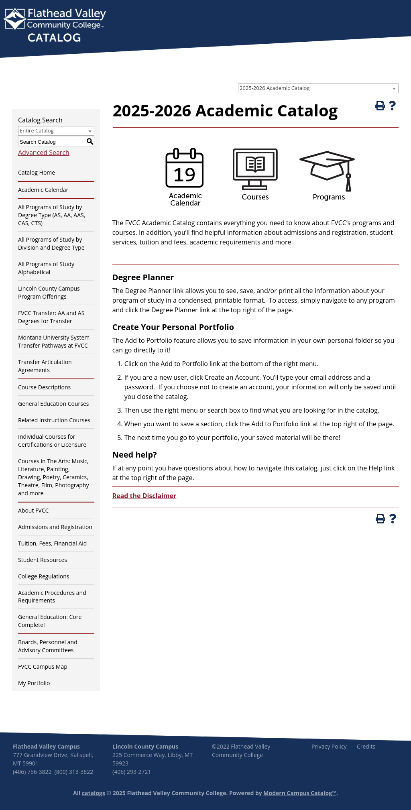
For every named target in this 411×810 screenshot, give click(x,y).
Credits (366, 746)
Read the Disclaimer (144, 495)
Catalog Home (36, 172)
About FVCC (33, 510)
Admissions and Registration (55, 527)
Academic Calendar (43, 189)
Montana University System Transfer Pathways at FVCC (54, 341)
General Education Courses (53, 403)
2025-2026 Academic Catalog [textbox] (274, 88)
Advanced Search (43, 152)
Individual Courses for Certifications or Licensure (52, 440)
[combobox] (318, 88)
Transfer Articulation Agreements (45, 366)
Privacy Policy (328, 746)
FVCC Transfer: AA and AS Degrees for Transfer (51, 317)
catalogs (93, 793)
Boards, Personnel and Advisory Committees (47, 646)
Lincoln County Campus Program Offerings (49, 292)
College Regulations (43, 576)
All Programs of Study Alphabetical (46, 268)
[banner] (54, 26)
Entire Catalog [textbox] (37, 130)
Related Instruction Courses (54, 420)
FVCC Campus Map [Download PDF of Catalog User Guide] (42, 666)
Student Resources (42, 560)
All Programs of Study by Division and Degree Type (51, 243)
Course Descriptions (44, 387)
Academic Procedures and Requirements (52, 596)
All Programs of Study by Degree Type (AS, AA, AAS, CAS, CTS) (51, 215)
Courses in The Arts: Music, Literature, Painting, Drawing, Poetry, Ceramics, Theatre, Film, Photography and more (53, 477)
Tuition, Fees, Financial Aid (52, 543)
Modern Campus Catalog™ (299, 793)
